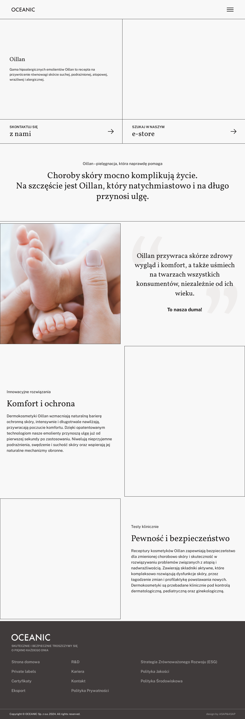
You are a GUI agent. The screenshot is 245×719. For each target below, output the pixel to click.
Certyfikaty (21, 681)
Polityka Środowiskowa (162, 681)
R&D (75, 662)
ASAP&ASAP (227, 714)
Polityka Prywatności (90, 690)
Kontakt (78, 681)
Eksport (18, 690)
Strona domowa (25, 662)
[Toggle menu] (230, 9)
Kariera (77, 671)
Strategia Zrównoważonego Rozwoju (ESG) (179, 662)
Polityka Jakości (155, 671)
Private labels (23, 671)
